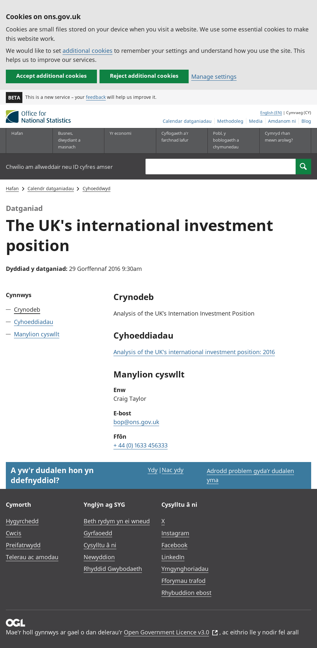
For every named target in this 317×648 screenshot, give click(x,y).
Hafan (17, 133)
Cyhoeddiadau (33, 322)
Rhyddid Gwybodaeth (113, 569)
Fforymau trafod (183, 580)
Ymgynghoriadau (184, 569)
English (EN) (271, 112)
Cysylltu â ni (100, 545)
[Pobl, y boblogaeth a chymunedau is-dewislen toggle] (228, 140)
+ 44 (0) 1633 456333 (140, 445)
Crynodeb (27, 309)
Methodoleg (230, 121)
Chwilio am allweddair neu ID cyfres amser (59, 166)
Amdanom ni (282, 121)
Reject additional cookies (144, 75)
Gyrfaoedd (98, 533)
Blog (306, 121)
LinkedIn (172, 557)
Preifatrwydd (23, 545)
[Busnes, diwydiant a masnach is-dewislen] (73, 140)
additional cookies (87, 50)
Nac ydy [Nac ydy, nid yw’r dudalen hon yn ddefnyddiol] (172, 470)
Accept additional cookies (51, 75)
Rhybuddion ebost (186, 592)
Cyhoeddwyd (97, 188)
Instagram (175, 533)
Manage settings (214, 76)
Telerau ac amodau (32, 557)
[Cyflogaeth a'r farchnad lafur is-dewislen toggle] (176, 140)
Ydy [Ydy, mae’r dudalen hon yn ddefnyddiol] (153, 470)
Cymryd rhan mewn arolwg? (279, 136)
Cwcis (13, 533)
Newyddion (99, 557)
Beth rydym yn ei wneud (117, 521)
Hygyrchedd (22, 521)
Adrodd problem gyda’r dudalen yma (250, 475)
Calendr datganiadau (51, 188)
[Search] (303, 166)
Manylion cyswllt (36, 334)
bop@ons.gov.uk (136, 422)
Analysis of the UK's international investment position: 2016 (194, 352)
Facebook (174, 545)
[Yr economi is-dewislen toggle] (125, 140)
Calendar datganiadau (187, 121)
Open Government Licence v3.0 (171, 632)
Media (256, 121)
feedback (96, 97)
